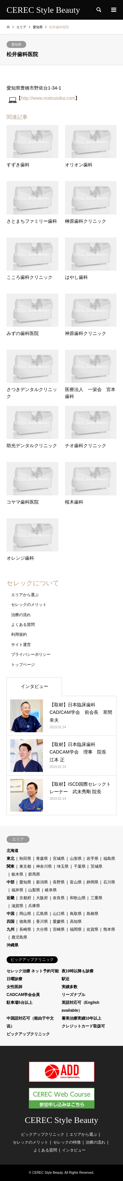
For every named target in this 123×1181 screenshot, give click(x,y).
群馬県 (34, 874)
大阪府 (42, 898)
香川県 (42, 921)
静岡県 (92, 882)
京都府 (25, 898)
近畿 (10, 898)
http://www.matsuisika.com (48, 98)
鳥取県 (76, 913)
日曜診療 (14, 979)
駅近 (66, 979)
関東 (10, 866)
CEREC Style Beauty (61, 1120)
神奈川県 (44, 866)
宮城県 (59, 858)
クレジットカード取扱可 (83, 1026)
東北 (10, 858)
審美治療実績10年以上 (81, 1018)
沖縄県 (12, 945)
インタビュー (34, 686)
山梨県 (34, 890)
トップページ (23, 664)
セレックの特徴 (67, 1142)
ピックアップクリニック (28, 1034)
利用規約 (19, 634)
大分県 (42, 929)
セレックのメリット (29, 604)
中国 (10, 913)
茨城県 (96, 866)
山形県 (76, 858)
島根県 (92, 913)
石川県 (109, 882)
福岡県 (76, 929)
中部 (10, 882)
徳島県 (25, 921)
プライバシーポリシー (31, 654)
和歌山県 (78, 898)
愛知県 (16, 44)
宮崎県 (59, 929)
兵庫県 (34, 905)
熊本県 (109, 929)
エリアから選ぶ (25, 594)
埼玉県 (63, 866)
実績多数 (69, 986)
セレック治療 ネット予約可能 (33, 971)
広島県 (42, 913)
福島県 (109, 858)
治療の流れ (21, 614)
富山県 (76, 882)
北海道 (12, 850)
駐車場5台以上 (19, 1002)
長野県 (59, 882)
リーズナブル (73, 994)
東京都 (25, 866)
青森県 (42, 858)
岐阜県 (51, 890)
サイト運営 (21, 644)
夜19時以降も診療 (77, 971)
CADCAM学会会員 (23, 994)
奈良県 (59, 898)
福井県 (17, 890)
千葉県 (80, 866)
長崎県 (25, 929)
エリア (21, 27)
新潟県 (42, 882)
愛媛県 (59, 921)
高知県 (76, 921)
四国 (10, 921)
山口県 (59, 913)
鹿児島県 (19, 937)
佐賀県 (92, 929)
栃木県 (17, 874)
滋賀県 (17, 905)
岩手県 (92, 858)
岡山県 (25, 913)
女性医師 (14, 986)
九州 (10, 929)
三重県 (96, 898)
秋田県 (25, 858)
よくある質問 (23, 624)
